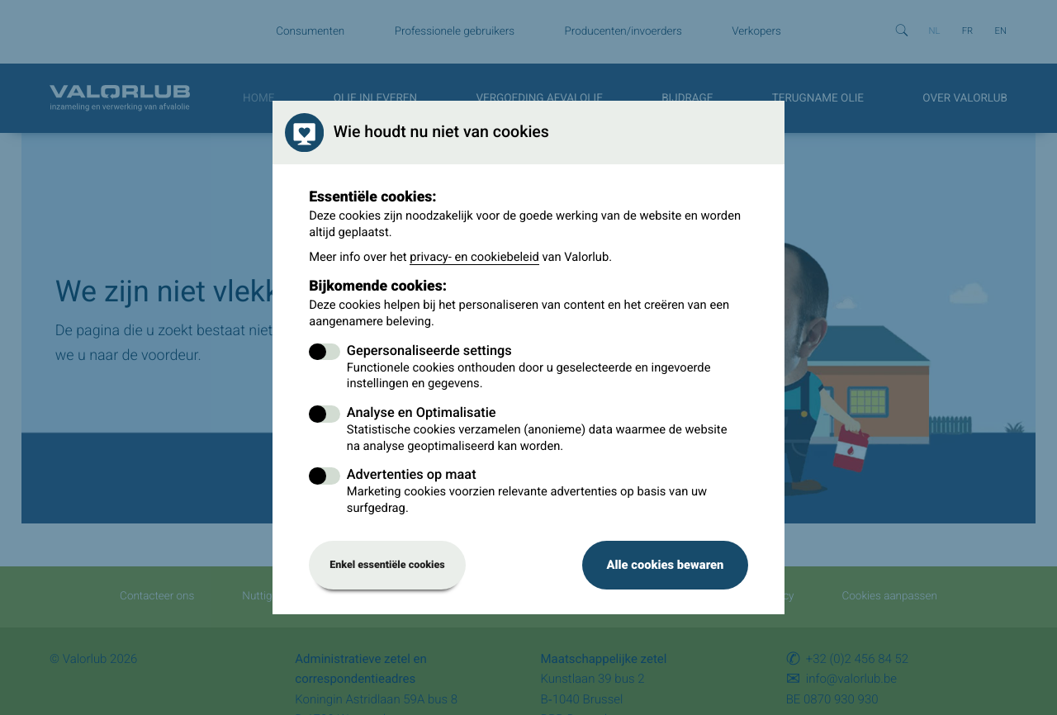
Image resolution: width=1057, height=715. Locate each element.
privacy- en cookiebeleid (474, 256)
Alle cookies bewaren (664, 564)
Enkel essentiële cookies (387, 565)
